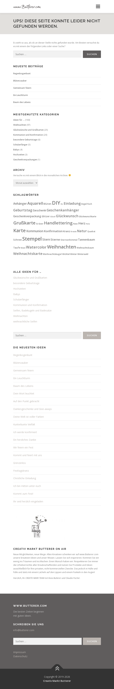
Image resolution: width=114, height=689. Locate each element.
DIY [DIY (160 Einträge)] (56, 202)
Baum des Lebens (22, 102)
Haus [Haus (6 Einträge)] (75, 223)
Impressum (19, 652)
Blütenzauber (20, 80)
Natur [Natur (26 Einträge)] (82, 231)
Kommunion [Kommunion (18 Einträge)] (34, 231)
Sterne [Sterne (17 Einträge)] (55, 239)
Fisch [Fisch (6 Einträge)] (89, 204)
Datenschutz (20, 656)
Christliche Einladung (24, 478)
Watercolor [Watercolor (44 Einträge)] (36, 247)
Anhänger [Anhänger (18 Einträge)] (20, 204)
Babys (16, 149)
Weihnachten (19, 124)
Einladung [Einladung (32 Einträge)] (72, 203)
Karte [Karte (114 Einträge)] (19, 230)
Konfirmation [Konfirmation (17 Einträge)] (53, 231)
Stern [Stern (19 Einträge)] (46, 239)
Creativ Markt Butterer (57, 680)
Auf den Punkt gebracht (26, 401)
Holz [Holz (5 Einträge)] (88, 224)
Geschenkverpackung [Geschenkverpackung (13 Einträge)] (27, 216)
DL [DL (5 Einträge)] (62, 204)
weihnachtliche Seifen (25, 321)
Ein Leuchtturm (20, 95)
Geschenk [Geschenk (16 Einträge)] (39, 210)
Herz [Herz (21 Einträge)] (81, 223)
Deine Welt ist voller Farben (28, 416)
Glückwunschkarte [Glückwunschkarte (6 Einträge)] (87, 216)
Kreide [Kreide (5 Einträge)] (74, 231)
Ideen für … (19, 119)
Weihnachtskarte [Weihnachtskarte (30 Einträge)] (27, 253)
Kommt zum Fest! (23, 493)
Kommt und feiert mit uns (27, 455)
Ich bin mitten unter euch (27, 486)
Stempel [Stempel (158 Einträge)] (32, 238)
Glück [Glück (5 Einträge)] (52, 216)
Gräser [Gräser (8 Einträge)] (40, 223)
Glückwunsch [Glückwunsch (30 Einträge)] (67, 216)
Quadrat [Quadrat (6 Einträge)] (91, 231)
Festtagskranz (21, 470)
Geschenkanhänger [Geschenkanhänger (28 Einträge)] (63, 210)
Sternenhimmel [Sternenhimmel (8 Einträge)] (69, 239)
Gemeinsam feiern (22, 87)
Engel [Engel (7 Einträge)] (84, 203)
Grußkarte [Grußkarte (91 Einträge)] (24, 223)
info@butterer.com (23, 630)
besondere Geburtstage (25, 139)
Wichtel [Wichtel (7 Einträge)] (66, 254)
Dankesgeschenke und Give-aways (32, 409)
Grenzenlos (19, 463)
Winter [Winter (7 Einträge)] (73, 254)
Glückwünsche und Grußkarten (28, 129)
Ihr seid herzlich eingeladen (28, 501)
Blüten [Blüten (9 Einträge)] (47, 203)
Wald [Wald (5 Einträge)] (23, 248)
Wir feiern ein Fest (23, 447)
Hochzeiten (18, 154)
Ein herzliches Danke (24, 439)
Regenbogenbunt (22, 73)
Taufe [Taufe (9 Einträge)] (16, 247)
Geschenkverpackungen (25, 159)
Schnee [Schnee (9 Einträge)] (17, 239)
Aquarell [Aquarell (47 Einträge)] (35, 203)
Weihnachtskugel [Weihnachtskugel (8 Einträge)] (52, 254)
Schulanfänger (20, 144)
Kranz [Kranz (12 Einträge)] (66, 231)
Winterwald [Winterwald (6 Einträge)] (82, 254)
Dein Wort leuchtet (23, 393)
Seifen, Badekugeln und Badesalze (32, 310)
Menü (97, 6)
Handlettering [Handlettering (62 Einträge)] (58, 223)
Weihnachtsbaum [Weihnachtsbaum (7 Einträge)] (85, 247)
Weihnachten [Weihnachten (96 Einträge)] (61, 247)
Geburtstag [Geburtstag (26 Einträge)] (22, 210)
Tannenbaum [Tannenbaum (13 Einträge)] (86, 239)
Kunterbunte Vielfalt (24, 424)
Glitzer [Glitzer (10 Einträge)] (46, 216)
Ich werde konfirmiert (25, 432)
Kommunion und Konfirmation (28, 134)
